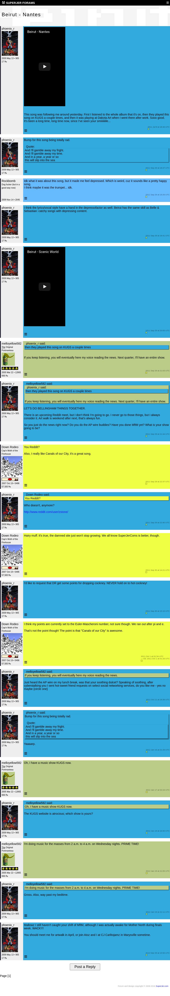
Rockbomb (8, 181)
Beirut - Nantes (38, 32)
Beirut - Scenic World (43, 252)
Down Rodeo (10, 447)
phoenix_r (8, 28)
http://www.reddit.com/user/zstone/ (46, 512)
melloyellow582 (11, 343)
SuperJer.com (162, 986)
